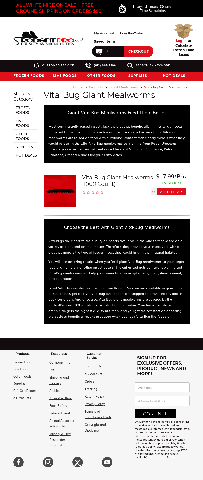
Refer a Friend (59, 410)
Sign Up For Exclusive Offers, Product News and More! (161, 366)
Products (22, 353)
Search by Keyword (153, 65)
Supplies (24, 146)
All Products (22, 397)
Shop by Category (23, 96)
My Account (104, 33)
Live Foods (22, 123)
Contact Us (92, 366)
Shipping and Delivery (58, 379)
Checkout (138, 51)
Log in (181, 41)
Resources (59, 353)
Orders (89, 380)
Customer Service (58, 65)
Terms (173, 457)
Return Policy (94, 394)
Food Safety (57, 403)
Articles (54, 389)
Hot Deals (174, 75)
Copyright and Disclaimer (94, 424)
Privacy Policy (94, 401)
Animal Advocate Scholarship (61, 420)
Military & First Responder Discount (63, 433)
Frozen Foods (23, 110)
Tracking (90, 387)
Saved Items (104, 41)
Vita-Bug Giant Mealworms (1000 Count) (117, 181)
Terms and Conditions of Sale (97, 412)
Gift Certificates (24, 390)
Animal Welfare (60, 396)
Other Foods (22, 136)
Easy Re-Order (131, 33)
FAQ (52, 369)
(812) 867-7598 (105, 65)
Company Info (59, 362)
